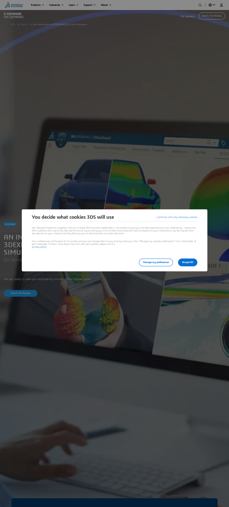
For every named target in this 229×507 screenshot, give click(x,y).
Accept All (187, 262)
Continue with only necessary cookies (177, 217)
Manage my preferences (156, 262)
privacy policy (39, 247)
